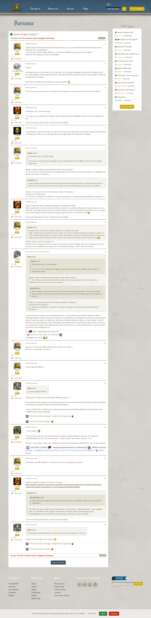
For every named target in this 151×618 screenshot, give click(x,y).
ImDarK (17, 259)
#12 (105, 383)
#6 (105, 148)
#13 (105, 427)
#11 (105, 363)
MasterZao (17, 435)
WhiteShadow (34, 498)
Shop (85, 9)
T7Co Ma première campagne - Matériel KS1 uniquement (50, 416)
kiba (17, 391)
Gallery (11, 595)
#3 (105, 87)
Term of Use (59, 587)
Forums (70, 9)
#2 (105, 63)
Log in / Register (137, 9)
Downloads (35, 593)
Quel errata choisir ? (24, 34)
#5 (105, 128)
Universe (11, 587)
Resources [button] (54, 9)
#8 (105, 222)
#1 (105, 43)
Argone (17, 115)
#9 (105, 251)
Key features (13, 590)
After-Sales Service (62, 595)
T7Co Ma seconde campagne (40, 421)
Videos (34, 587)
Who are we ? (60, 584)
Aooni (17, 51)
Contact (58, 593)
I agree (103, 614)
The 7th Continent (25, 38)
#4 (105, 107)
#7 (105, 201)
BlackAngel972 (17, 71)
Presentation (13, 584)
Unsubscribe (116, 587)
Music (33, 590)
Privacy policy (60, 590)
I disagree (114, 614)
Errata (33, 595)
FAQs (33, 584)
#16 (105, 524)
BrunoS (29, 493)
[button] (109, 5)
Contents (12, 593)
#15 (105, 478)
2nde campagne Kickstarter (44, 38)
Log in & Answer (58, 562)
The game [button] (36, 9)
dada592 (17, 136)
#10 (105, 343)
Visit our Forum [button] (127, 107)
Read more (92, 613)
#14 (105, 458)
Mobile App (35, 598)
